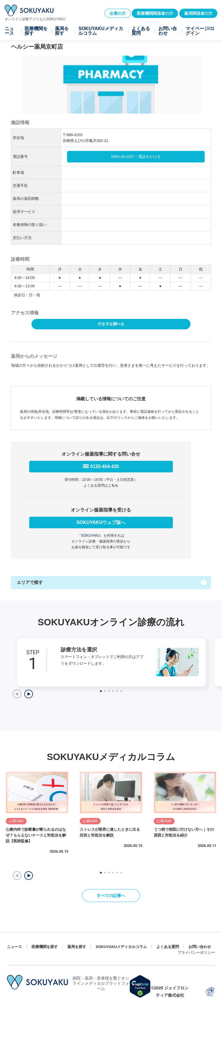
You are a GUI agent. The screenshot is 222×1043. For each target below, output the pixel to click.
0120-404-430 (104, 466)
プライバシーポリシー (196, 952)
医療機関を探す (36, 31)
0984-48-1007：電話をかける (136, 156)
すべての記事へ (111, 895)
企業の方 (118, 13)
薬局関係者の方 (198, 13)
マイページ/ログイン (200, 31)
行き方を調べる (111, 324)
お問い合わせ (167, 31)
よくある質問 (141, 31)
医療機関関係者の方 (155, 13)
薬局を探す (62, 31)
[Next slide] (28, 694)
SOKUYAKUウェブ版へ (100, 522)
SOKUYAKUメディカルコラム (100, 31)
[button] (28, 875)
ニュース (9, 31)
